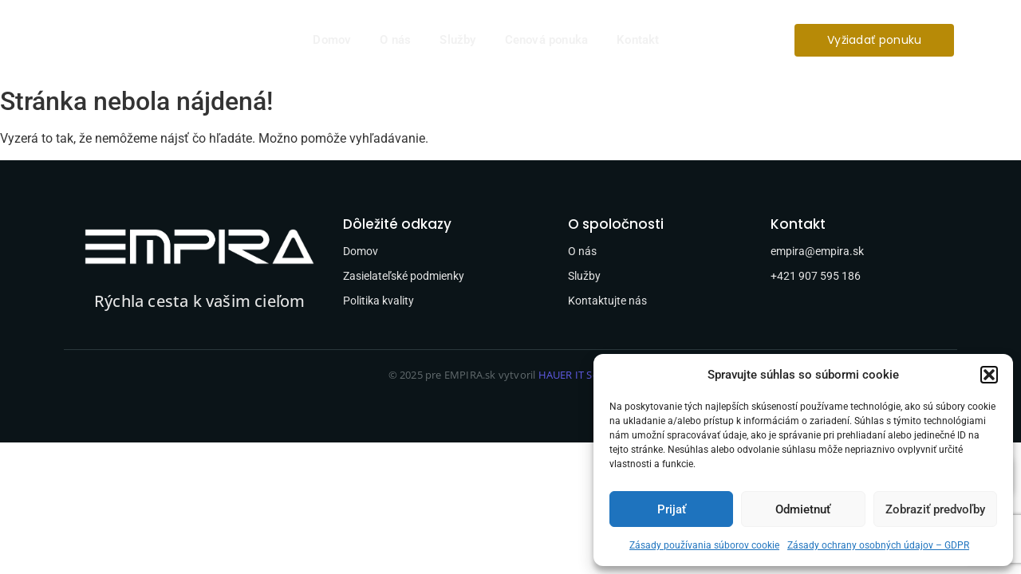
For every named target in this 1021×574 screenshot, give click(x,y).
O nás (395, 40)
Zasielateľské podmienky (403, 275)
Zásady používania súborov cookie (704, 545)
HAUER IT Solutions (585, 375)
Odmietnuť (802, 509)
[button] (989, 375)
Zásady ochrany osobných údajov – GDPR (878, 545)
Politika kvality (378, 300)
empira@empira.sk (817, 251)
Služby (457, 40)
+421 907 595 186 (816, 275)
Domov (332, 40)
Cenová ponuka (547, 40)
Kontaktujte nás (607, 300)
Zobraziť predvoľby (935, 509)
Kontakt (638, 40)
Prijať (671, 509)
